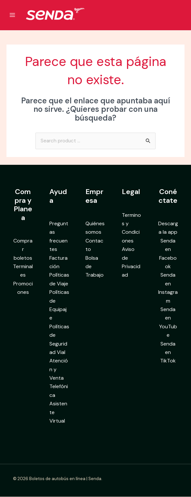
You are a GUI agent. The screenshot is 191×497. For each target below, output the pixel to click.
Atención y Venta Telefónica (58, 378)
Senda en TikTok (168, 353)
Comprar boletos (22, 250)
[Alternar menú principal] (12, 15)
